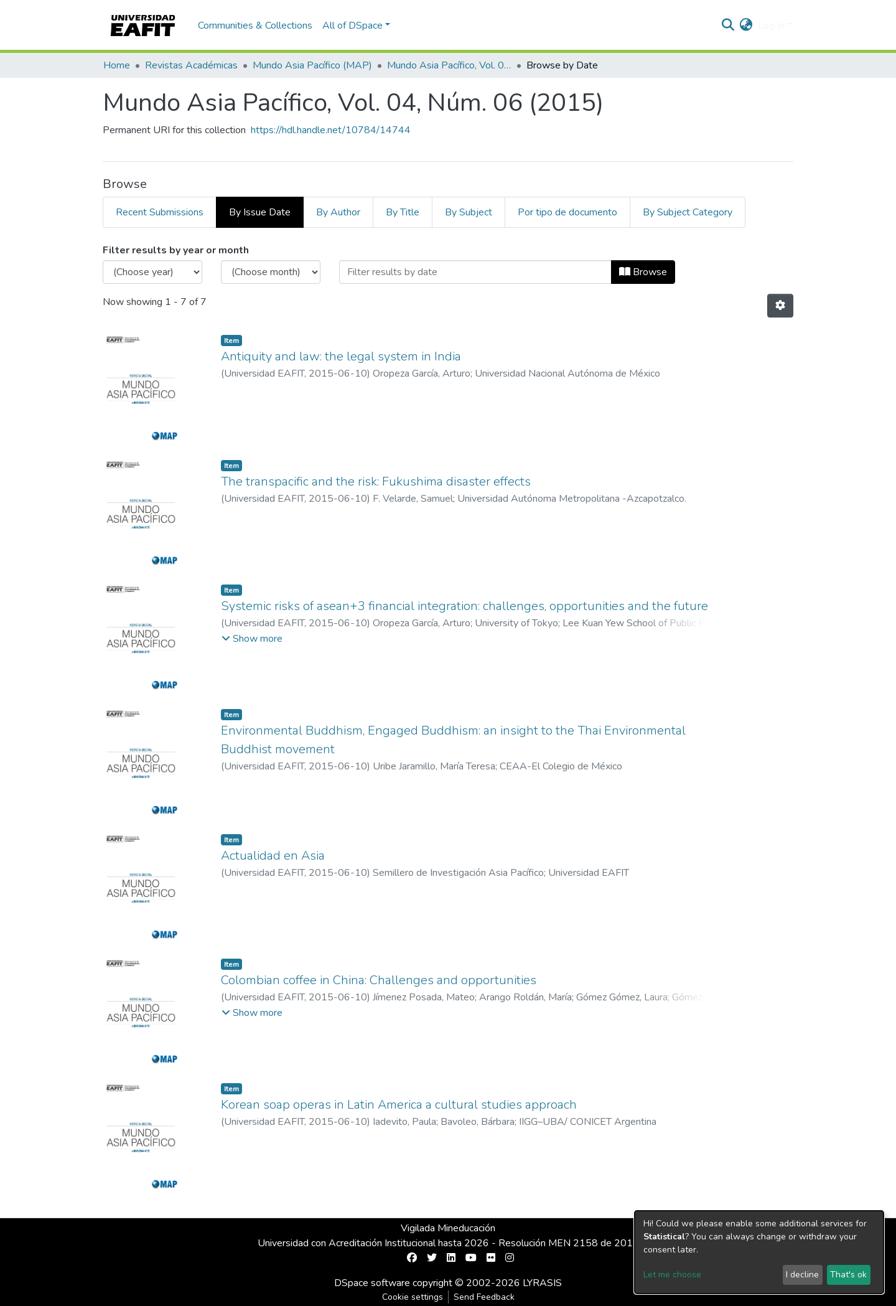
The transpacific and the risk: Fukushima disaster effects (376, 481)
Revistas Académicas (191, 65)
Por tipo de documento (567, 212)
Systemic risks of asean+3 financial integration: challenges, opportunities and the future (464, 606)
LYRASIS (542, 1283)
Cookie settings (412, 1297)
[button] (746, 25)
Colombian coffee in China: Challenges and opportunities (378, 980)
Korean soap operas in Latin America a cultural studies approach (399, 1104)
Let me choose (672, 1274)
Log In (771, 25)
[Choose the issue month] (270, 272)
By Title (402, 212)
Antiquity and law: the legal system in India (341, 356)
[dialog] (759, 1252)
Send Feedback (484, 1297)
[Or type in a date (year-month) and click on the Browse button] (475, 272)
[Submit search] (728, 25)
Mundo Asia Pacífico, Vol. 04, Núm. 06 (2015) (449, 65)
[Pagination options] (780, 305)
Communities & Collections (255, 25)
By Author (338, 212)
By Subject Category (687, 212)
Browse (643, 272)
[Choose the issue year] (152, 272)
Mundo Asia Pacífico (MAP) (312, 65)
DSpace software (372, 1283)
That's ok (848, 1274)
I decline (802, 1274)
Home (116, 65)
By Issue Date (260, 212)
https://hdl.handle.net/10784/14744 (331, 130)
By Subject (468, 212)
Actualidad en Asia (273, 855)
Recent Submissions (159, 212)
